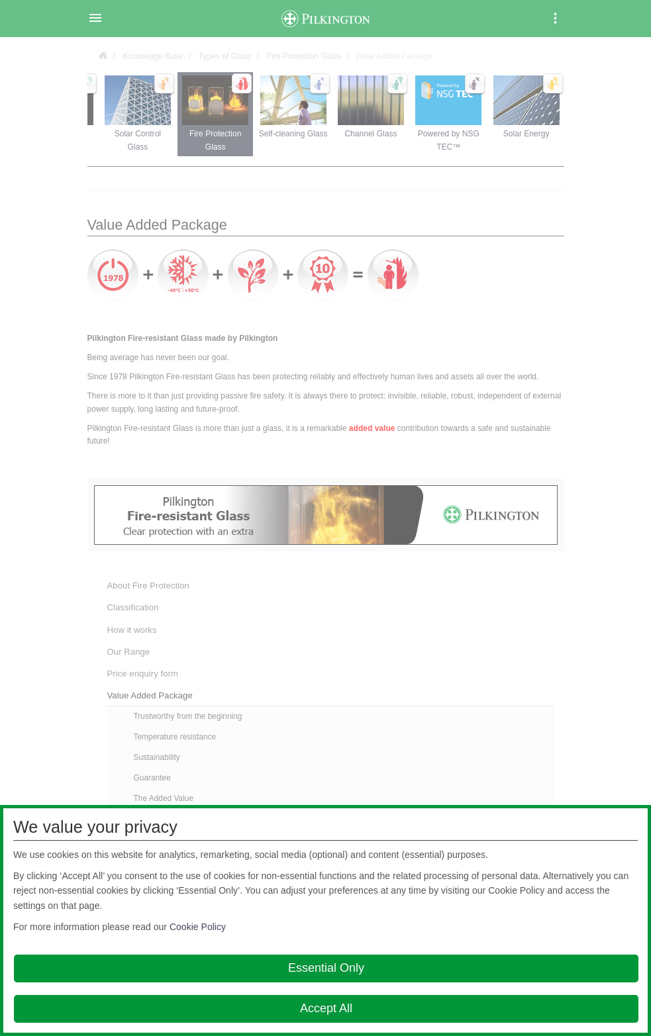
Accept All (326, 1008)
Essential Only (326, 967)
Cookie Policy (198, 926)
